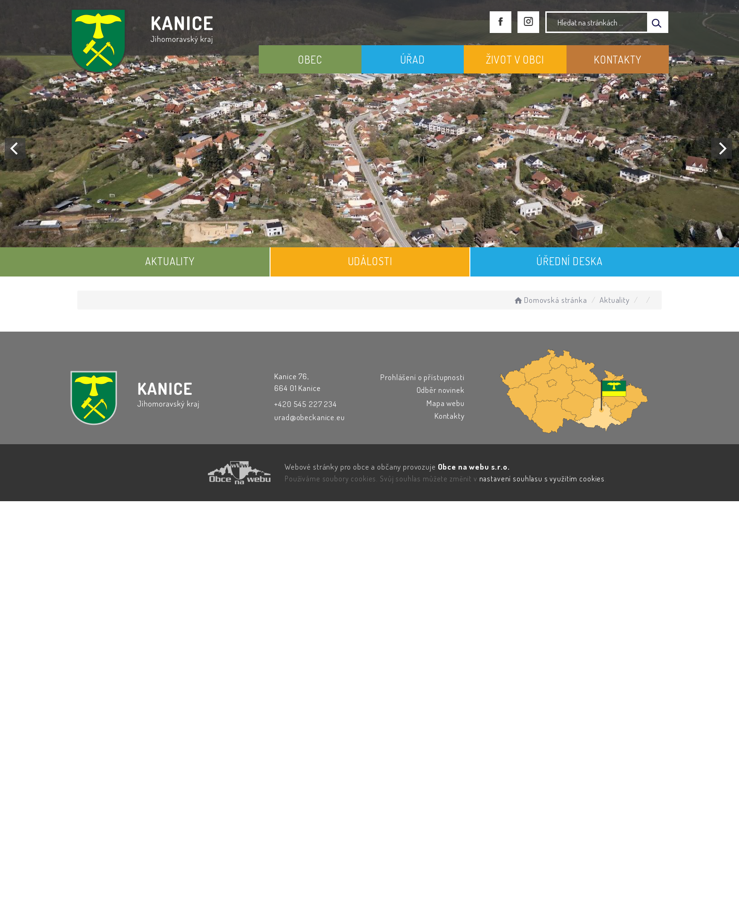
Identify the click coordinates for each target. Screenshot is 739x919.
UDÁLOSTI (370, 261)
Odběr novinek (441, 390)
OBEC (310, 59)
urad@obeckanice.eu (309, 417)
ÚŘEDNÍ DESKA (569, 261)
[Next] (721, 148)
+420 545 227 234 (305, 404)
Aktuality (614, 300)
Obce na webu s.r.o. (474, 467)
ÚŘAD (412, 59)
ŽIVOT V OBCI (515, 59)
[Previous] (15, 148)
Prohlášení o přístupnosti (422, 377)
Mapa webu (446, 403)
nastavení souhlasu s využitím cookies (542, 478)
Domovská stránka (550, 300)
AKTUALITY (170, 261)
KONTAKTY (617, 59)
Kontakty (450, 416)
